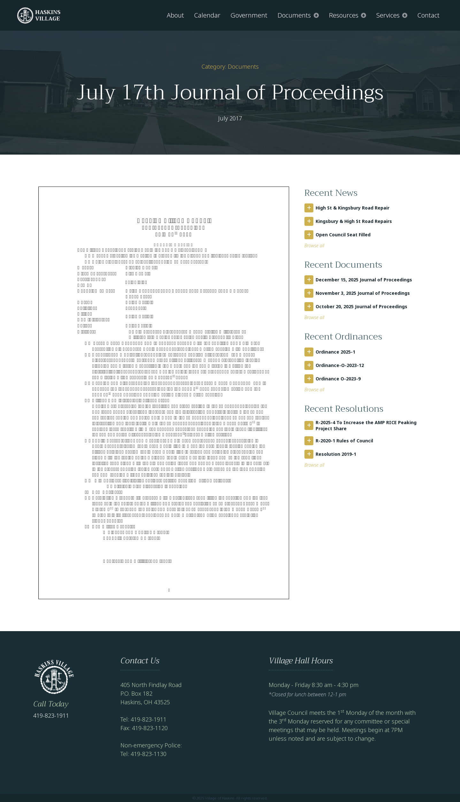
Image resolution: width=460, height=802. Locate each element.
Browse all (314, 245)
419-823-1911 (51, 715)
